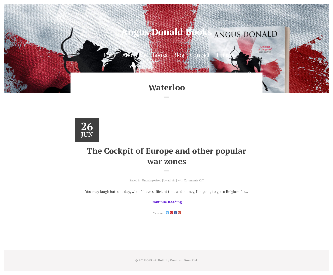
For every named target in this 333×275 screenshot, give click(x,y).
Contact (200, 55)
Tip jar (224, 55)
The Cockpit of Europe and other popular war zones (166, 156)
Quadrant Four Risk (184, 260)
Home (108, 55)
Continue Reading (166, 201)
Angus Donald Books (166, 31)
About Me (133, 55)
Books (159, 55)
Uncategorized (152, 180)
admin (172, 180)
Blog (178, 55)
